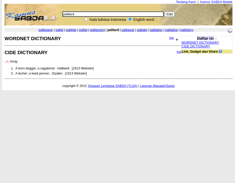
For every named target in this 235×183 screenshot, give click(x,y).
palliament (97, 30)
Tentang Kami (186, 2)
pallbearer (45, 30)
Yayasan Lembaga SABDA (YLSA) (113, 86)
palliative (171, 30)
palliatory (187, 30)
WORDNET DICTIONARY (200, 42)
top (171, 38)
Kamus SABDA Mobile (216, 2)
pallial (83, 30)
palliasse (128, 30)
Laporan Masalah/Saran (157, 86)
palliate (142, 30)
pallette (71, 30)
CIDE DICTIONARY (196, 46)
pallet (60, 30)
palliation (156, 30)
